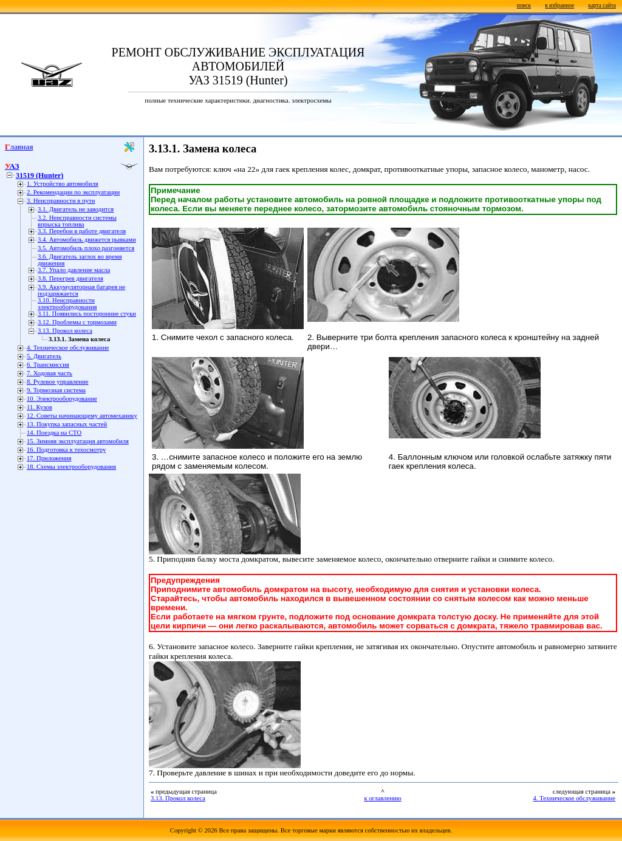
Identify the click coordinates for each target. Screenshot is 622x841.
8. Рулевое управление (57, 381)
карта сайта (602, 5)
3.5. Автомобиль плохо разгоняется (86, 248)
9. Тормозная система (56, 390)
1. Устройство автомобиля (62, 183)
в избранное (559, 5)
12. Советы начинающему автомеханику (82, 415)
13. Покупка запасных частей (67, 424)
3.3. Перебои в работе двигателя (82, 231)
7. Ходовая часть (49, 373)
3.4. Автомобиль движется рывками (87, 239)
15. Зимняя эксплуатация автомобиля (78, 441)
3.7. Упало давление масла (74, 270)
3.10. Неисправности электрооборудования (67, 303)
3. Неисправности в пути (61, 200)
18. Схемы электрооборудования (71, 466)
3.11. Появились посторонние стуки (87, 313)
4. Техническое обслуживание (68, 347)
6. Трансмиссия (48, 364)
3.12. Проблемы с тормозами (77, 322)
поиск (524, 5)
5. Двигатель (44, 356)
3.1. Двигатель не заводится (76, 209)
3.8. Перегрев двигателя (70, 278)
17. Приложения (49, 458)
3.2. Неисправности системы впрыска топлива (77, 221)
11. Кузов (39, 407)
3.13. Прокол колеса (65, 330)
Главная (19, 146)
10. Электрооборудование (62, 398)
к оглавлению (382, 798)
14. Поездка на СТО (54, 432)
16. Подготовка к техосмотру (66, 449)
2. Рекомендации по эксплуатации (73, 192)
